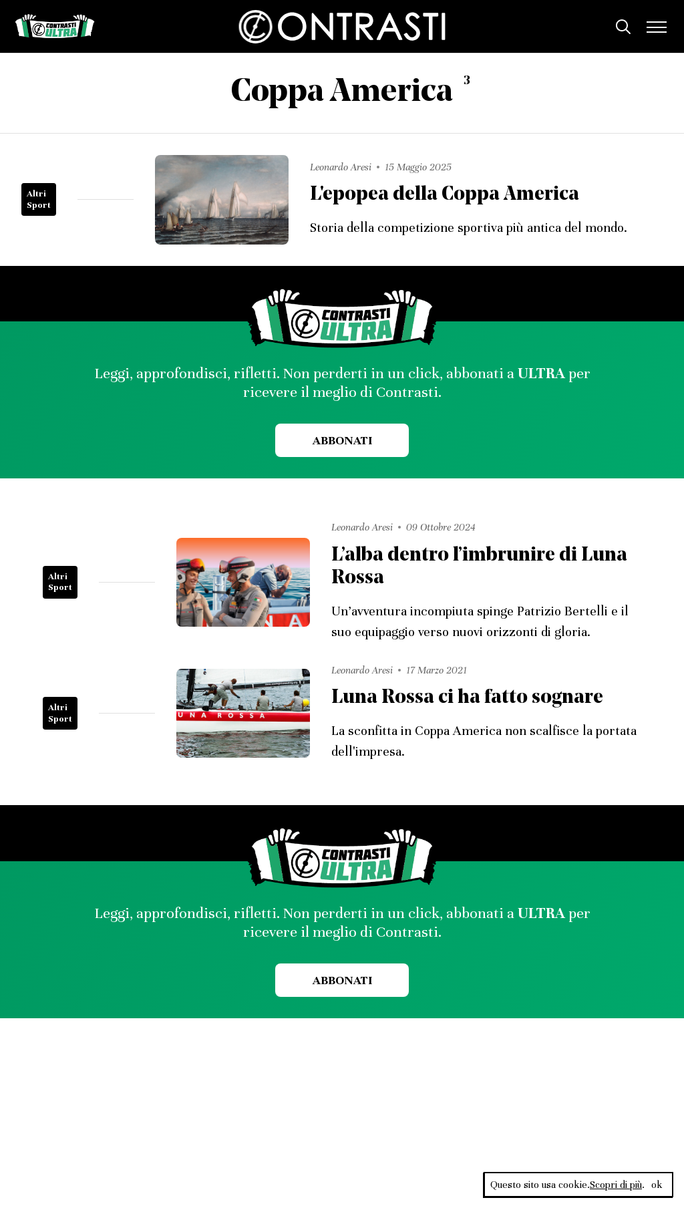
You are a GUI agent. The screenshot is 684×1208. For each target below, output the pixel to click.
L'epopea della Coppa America (444, 194)
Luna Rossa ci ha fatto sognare (467, 698)
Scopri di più (616, 1185)
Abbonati (342, 440)
